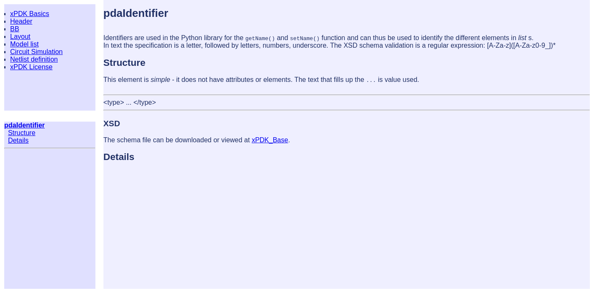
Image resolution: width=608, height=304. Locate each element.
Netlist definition (34, 59)
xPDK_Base (270, 140)
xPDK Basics (29, 13)
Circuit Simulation (36, 51)
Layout (20, 36)
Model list (24, 44)
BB (14, 29)
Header (21, 21)
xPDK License (31, 67)
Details (18, 140)
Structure (21, 132)
